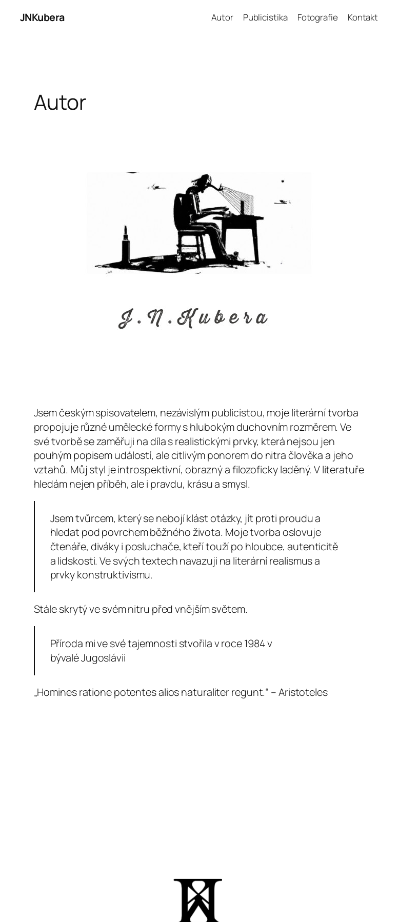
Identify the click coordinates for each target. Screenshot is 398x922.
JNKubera (42, 17)
